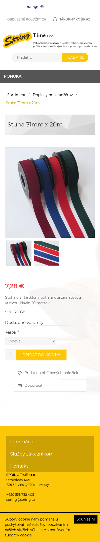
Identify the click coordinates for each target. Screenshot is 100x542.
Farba (11, 332)
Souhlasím (86, 519)
